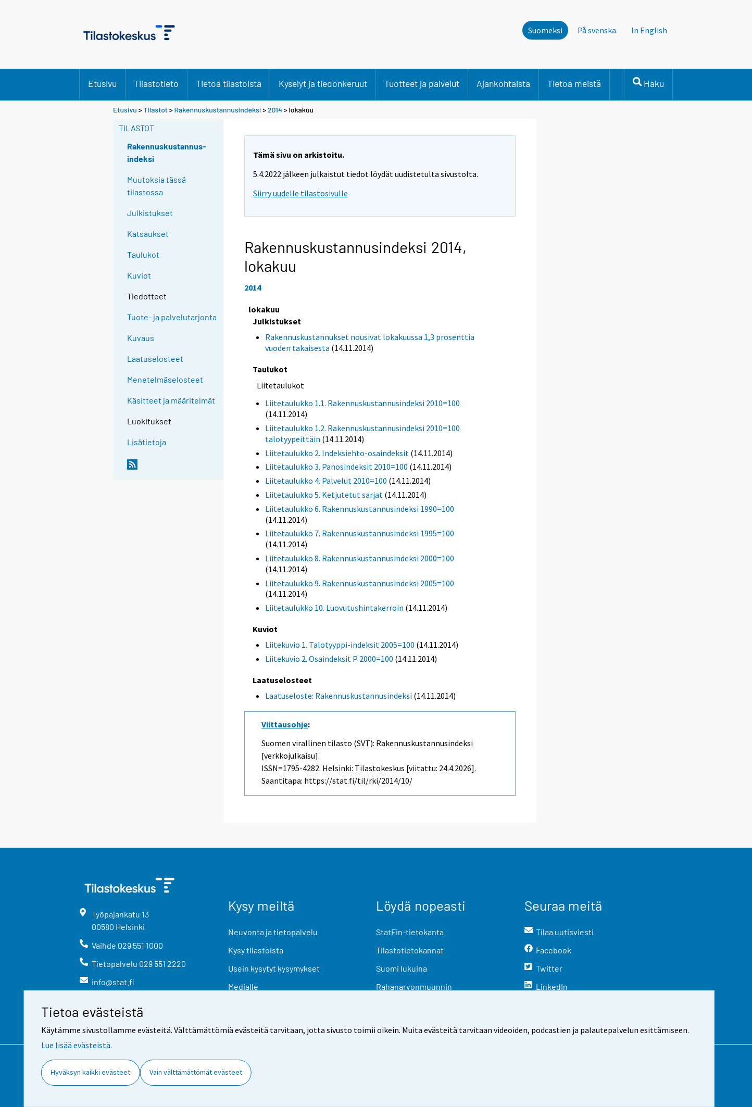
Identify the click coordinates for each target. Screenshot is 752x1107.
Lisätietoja (146, 442)
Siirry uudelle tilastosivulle (300, 193)
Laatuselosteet (155, 358)
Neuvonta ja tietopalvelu (273, 932)
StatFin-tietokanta (410, 932)
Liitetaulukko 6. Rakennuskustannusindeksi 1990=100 (359, 509)
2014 (275, 109)
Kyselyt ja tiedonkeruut (323, 83)
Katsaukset (148, 233)
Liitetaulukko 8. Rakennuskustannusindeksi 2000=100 (359, 558)
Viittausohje (284, 724)
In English (649, 30)
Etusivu (102, 83)
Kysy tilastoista (255, 950)
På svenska (597, 30)
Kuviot (139, 275)
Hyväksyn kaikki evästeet (90, 1072)
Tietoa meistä (574, 83)
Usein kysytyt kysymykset (274, 968)
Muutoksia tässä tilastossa (156, 185)
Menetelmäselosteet (165, 379)
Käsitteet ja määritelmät (171, 400)
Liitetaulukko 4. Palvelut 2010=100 (326, 480)
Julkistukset (150, 213)
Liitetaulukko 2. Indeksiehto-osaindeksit (337, 453)
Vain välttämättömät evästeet (195, 1072)
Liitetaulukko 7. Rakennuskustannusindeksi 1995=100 (359, 533)
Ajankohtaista (503, 83)
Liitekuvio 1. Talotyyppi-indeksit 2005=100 (340, 644)
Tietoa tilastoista (228, 83)
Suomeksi (545, 30)
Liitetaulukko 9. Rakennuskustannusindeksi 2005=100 (359, 583)
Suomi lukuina (401, 968)
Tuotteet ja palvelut (421, 83)
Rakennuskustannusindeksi (217, 109)
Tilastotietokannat (410, 950)
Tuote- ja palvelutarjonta (172, 317)
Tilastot (155, 109)
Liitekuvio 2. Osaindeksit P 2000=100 (329, 658)
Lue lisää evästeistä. (76, 1045)
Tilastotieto (156, 83)
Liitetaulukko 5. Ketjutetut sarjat (324, 494)
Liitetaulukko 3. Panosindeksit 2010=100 (336, 466)
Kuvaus (140, 338)
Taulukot (143, 254)
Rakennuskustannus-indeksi (166, 152)
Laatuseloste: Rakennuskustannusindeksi (338, 695)
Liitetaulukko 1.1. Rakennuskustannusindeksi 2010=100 (362, 403)
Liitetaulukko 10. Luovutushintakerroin (334, 607)
